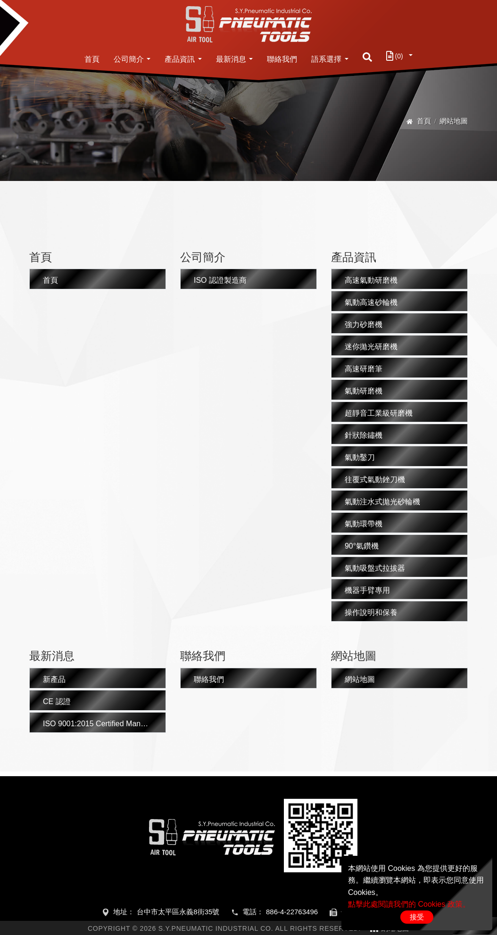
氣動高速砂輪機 (371, 302)
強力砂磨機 (363, 324)
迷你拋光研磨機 (371, 347)
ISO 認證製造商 (220, 280)
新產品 (54, 679)
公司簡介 (129, 59)
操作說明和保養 (371, 612)
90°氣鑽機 (362, 546)
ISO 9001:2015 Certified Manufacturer (104, 724)
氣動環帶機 (363, 524)
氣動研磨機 (363, 391)
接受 (417, 917)
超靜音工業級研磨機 (379, 413)
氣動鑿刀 (360, 457)
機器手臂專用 (367, 590)
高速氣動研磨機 (371, 280)
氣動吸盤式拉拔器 (375, 568)
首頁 (91, 59)
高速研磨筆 (363, 369)
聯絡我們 (282, 59)
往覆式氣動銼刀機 (375, 480)
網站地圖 (360, 679)
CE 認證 (57, 701)
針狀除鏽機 (363, 435)
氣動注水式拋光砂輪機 (382, 502)
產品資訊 (180, 59)
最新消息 (231, 59)
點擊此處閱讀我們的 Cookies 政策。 (409, 904)
